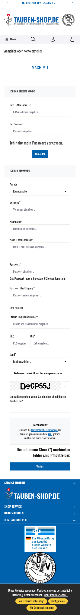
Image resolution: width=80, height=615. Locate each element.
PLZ (12, 336)
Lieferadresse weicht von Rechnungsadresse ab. (38, 373)
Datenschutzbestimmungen (44, 430)
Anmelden (40, 154)
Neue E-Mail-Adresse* (21, 239)
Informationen (14, 513)
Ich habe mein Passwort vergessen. (36, 143)
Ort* (32, 336)
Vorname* (15, 202)
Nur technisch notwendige (31, 601)
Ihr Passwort (16, 124)
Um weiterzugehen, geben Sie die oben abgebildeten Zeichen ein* (38, 398)
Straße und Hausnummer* (24, 317)
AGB (50, 434)
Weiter (40, 466)
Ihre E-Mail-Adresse (20, 105)
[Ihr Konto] (52, 39)
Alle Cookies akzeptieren (42, 608)
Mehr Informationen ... (56, 595)
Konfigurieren (58, 601)
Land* (13, 354)
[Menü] (10, 39)
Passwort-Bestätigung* (22, 288)
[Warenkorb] (72, 39)
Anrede (13, 184)
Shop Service (13, 506)
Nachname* (16, 221)
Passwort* (15, 264)
